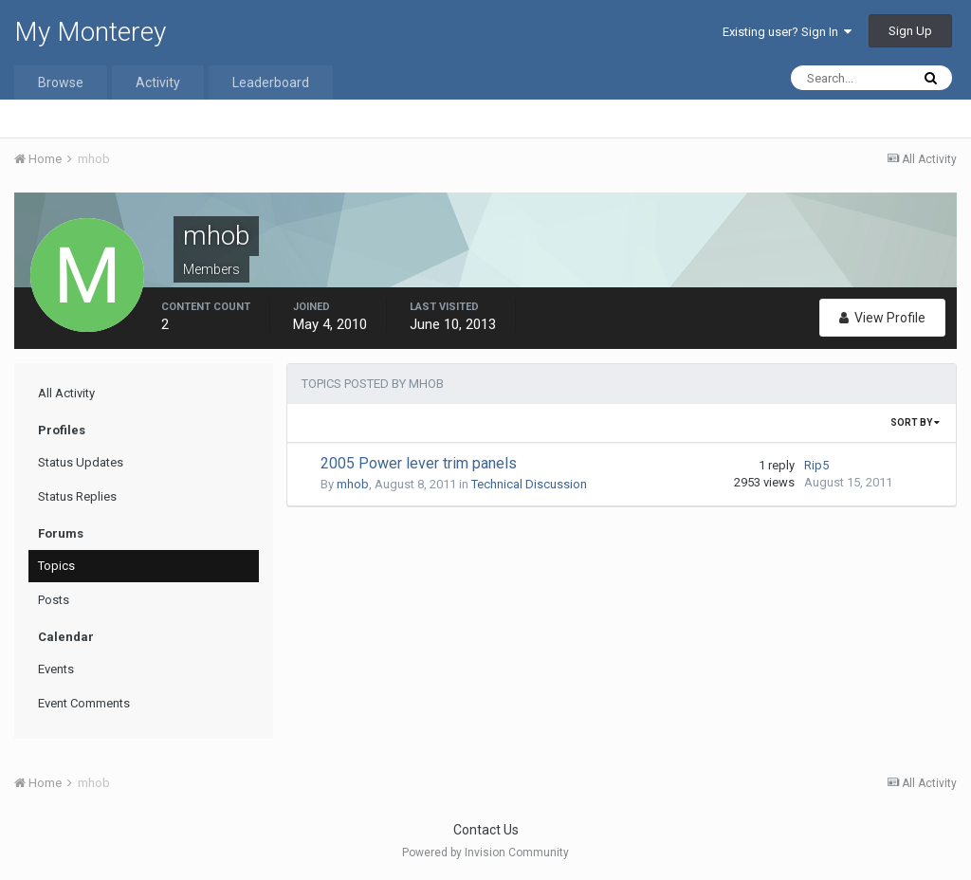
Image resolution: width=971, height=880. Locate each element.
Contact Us (486, 829)
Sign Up (910, 31)
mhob (353, 484)
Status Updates (80, 462)
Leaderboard (270, 82)
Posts (53, 600)
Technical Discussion (529, 484)
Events (56, 669)
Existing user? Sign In (787, 32)
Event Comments (84, 703)
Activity (158, 82)
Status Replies (77, 496)
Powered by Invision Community (485, 852)
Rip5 (816, 465)
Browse (60, 82)
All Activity (66, 393)
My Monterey (90, 31)
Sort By (915, 422)
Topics (56, 566)
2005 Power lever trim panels (419, 463)
